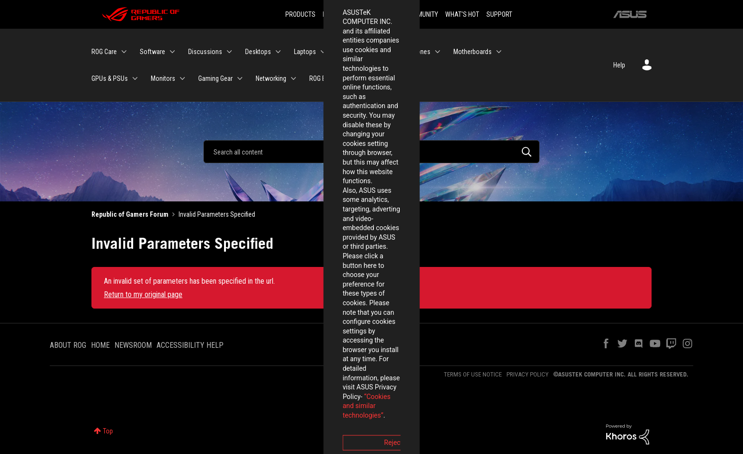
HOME (100, 345)
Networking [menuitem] (271, 78)
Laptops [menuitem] (305, 51)
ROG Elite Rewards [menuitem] (334, 78)
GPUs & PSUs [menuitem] (109, 78)
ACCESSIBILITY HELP (190, 345)
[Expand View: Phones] (437, 51)
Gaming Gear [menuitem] (215, 78)
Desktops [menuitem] (258, 51)
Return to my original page (143, 294)
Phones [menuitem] (419, 51)
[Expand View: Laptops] (323, 51)
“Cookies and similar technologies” (308, 253)
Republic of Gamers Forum (130, 214)
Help (619, 65)
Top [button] (108, 431)
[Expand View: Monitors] (182, 78)
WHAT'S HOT (462, 14)
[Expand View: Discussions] (229, 51)
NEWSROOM (133, 345)
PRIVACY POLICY (528, 374)
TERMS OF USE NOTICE (473, 374)
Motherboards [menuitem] (472, 51)
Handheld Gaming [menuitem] (362, 51)
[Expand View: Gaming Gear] (240, 78)
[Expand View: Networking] (293, 78)
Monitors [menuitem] (163, 78)
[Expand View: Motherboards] (499, 51)
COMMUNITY (421, 14)
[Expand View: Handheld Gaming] (393, 51)
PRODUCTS (300, 14)
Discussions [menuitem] (205, 51)
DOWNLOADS (380, 14)
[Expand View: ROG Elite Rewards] (366, 78)
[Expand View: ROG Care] (124, 51)
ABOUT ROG (68, 345)
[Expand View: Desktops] (278, 51)
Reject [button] (318, 280)
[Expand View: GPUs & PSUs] (135, 78)
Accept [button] (424, 280)
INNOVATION (339, 14)
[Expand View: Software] (172, 51)
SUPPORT (499, 14)
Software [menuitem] (152, 51)
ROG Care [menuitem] (104, 51)
